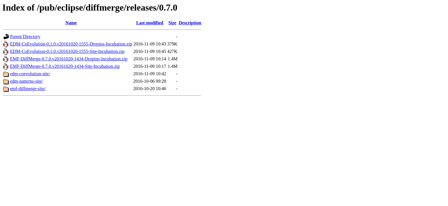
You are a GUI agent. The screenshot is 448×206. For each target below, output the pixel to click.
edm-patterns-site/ (26, 81)
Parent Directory (25, 36)
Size (173, 22)
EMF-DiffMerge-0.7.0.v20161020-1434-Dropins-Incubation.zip (68, 58)
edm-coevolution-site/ (30, 73)
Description (190, 22)
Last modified (149, 22)
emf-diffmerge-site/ (28, 88)
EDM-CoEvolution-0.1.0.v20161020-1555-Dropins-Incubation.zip (71, 43)
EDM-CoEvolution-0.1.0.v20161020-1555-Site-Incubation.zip (67, 51)
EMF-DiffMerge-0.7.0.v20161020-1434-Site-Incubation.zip (65, 66)
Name (71, 22)
